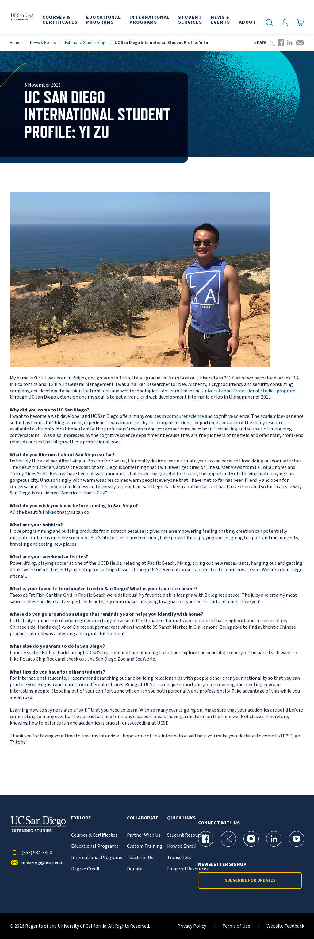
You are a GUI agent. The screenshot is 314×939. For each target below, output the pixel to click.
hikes (50, 512)
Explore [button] (81, 818)
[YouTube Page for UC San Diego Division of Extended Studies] (296, 839)
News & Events (43, 42)
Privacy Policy (191, 926)
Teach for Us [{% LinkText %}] (140, 858)
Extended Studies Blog (85, 42)
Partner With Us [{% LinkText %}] (144, 835)
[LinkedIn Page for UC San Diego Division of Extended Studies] (273, 839)
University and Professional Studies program (248, 390)
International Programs (96, 858)
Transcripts (179, 858)
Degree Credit (85, 869)
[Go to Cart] (300, 22)
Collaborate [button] (143, 818)
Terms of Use (236, 926)
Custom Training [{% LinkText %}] (144, 846)
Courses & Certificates (94, 835)
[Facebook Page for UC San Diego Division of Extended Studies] (205, 839)
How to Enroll (182, 846)
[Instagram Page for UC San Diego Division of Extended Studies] (251, 839)
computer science (185, 416)
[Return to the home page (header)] (22, 17)
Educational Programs (94, 846)
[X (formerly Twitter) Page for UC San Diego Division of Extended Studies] (228, 839)
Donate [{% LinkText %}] (135, 869)
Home (15, 42)
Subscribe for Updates (250, 880)
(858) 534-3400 (31, 853)
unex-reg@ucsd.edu (36, 862)
